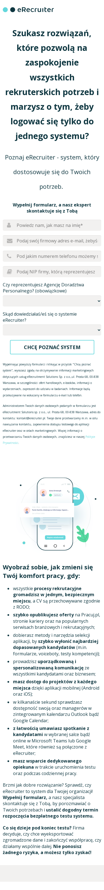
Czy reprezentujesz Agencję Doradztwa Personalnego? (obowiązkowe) (43, 288)
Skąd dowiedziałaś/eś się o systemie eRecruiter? (40, 317)
